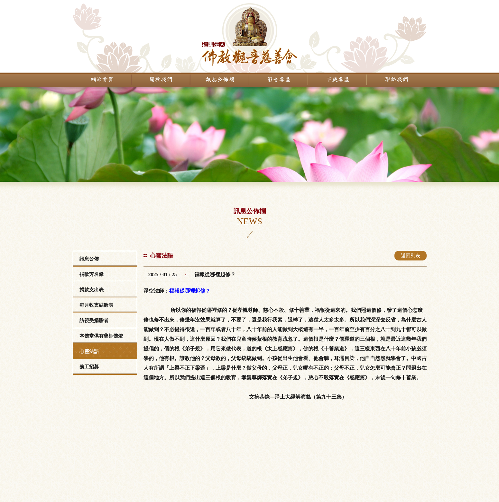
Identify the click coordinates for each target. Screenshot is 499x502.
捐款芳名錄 (91, 274)
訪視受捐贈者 (93, 320)
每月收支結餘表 (96, 305)
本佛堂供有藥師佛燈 (101, 336)
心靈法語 (89, 351)
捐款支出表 (91, 289)
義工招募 (89, 366)
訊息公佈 (89, 258)
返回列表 (410, 255)
